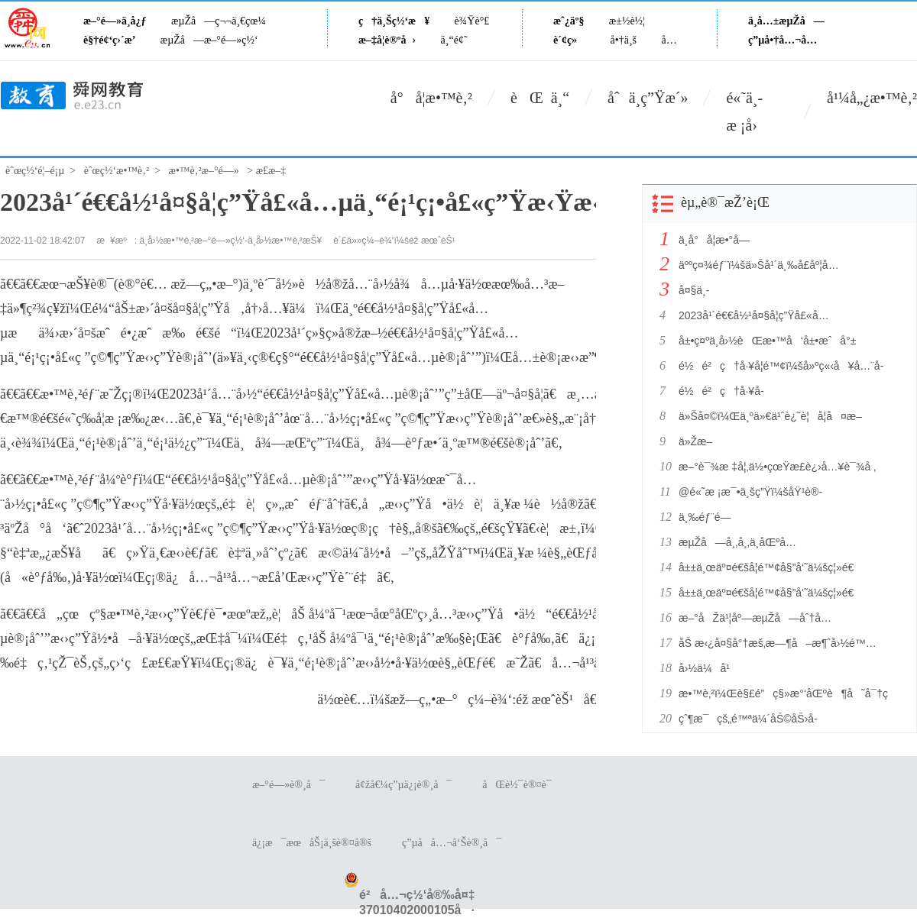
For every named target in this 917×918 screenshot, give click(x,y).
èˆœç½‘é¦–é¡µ (34, 170)
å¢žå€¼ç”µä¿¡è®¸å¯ (403, 784)
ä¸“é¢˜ (454, 40)
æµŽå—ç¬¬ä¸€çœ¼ (218, 21)
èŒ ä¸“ (539, 97)
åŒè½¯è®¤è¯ (520, 784)
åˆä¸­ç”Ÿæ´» (648, 97)
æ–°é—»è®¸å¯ (288, 784)
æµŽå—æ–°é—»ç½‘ (209, 40)
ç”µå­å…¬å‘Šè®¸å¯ (451, 843)
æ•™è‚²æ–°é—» (204, 170)
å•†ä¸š (624, 40)
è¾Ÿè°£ (472, 21)
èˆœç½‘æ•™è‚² (116, 170)
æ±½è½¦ (627, 21)
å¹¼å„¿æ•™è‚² (872, 97)
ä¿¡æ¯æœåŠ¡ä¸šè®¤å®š (311, 843)
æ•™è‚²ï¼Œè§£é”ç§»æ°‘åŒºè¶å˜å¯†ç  (786, 693)
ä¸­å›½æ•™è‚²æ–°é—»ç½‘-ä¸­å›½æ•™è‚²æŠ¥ (231, 240)
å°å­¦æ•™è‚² (431, 97)
